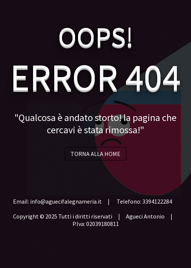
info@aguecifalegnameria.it (66, 201)
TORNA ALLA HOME (95, 153)
